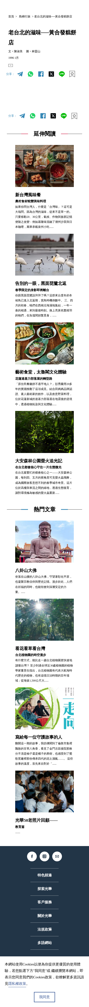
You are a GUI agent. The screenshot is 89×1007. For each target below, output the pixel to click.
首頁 (11, 16)
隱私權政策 (17, 984)
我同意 (44, 997)
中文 (42, 6)
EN (15, 67)
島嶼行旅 (24, 16)
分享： (10, 78)
